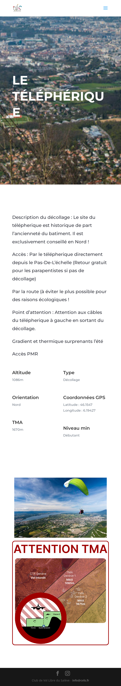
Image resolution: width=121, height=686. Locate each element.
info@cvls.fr (80, 680)
